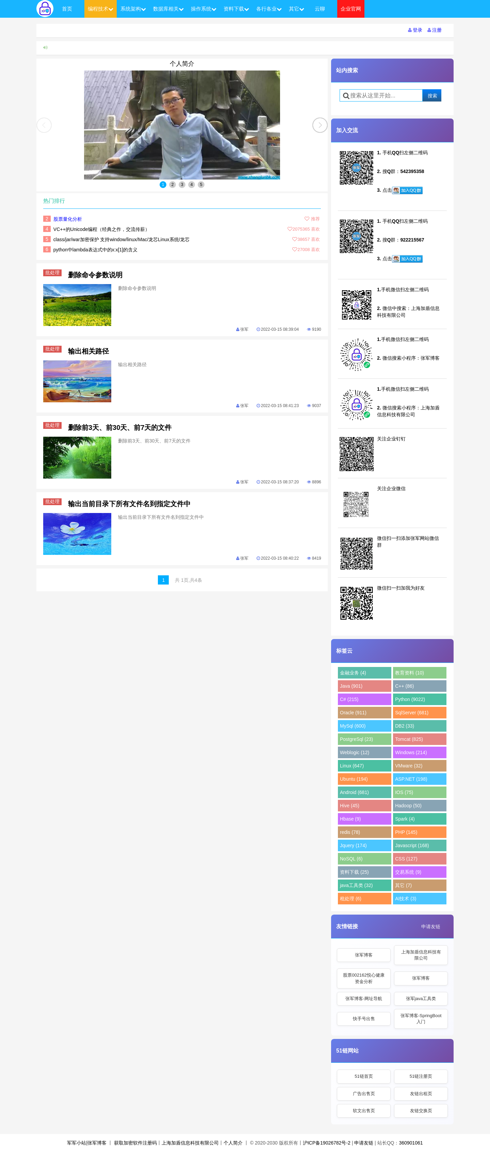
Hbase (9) (350, 819)
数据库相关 (168, 9)
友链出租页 (421, 1093)
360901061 (411, 1143)
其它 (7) (403, 885)
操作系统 (203, 9)
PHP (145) (406, 832)
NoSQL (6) (351, 858)
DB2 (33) (404, 726)
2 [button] (173, 184)
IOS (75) (404, 792)
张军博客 (364, 955)
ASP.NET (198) (411, 779)
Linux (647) (352, 765)
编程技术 (100, 9)
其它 (296, 9)
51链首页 (364, 1076)
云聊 (320, 9)
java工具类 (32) (356, 885)
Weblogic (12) (354, 752)
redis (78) (350, 832)
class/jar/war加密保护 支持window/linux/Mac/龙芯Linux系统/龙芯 (121, 239)
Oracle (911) (353, 712)
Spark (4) (405, 819)
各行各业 (269, 9)
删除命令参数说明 (95, 275)
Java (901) (351, 686)
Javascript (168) (412, 845)
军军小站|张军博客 (87, 1143)
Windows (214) (411, 752)
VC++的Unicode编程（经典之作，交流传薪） (101, 229)
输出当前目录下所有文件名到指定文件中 (129, 504)
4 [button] (192, 184)
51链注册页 (421, 1076)
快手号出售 (364, 1018)
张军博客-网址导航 (363, 998)
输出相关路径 (88, 351)
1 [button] (163, 184)
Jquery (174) (353, 845)
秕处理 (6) (350, 898)
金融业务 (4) (353, 672)
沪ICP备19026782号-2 (326, 1143)
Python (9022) (410, 699)
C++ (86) (404, 686)
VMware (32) (408, 765)
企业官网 (351, 9)
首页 (67, 9)
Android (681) (354, 792)
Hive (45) (349, 805)
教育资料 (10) (409, 672)
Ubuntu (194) (354, 779)
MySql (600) (352, 726)
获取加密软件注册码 (135, 1143)
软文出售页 (364, 1110)
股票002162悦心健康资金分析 (363, 978)
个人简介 (182, 63)
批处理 (53, 272)
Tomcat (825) (409, 739)
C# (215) (349, 699)
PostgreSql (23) (356, 739)
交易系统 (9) (408, 872)
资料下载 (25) (354, 872)
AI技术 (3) (405, 898)
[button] (320, 125)
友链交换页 (421, 1110)
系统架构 (133, 9)
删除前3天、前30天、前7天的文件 (120, 427)
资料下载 (236, 9)
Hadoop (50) (408, 805)
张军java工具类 (421, 998)
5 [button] (201, 184)
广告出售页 (364, 1093)
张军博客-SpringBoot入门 (421, 1018)
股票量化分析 (67, 219)
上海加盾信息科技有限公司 (421, 955)
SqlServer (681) (411, 712)
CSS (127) (406, 858)
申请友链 (430, 926)
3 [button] (182, 184)
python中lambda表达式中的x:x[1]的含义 (95, 249)
